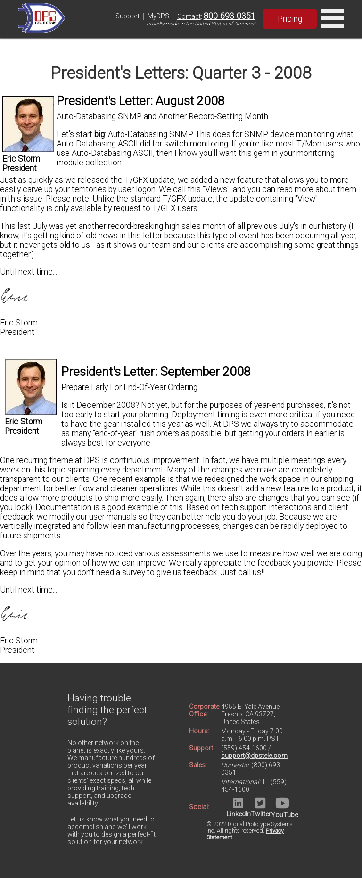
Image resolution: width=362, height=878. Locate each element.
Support (127, 16)
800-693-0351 (229, 16)
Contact (189, 16)
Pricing (290, 19)
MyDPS (158, 16)
